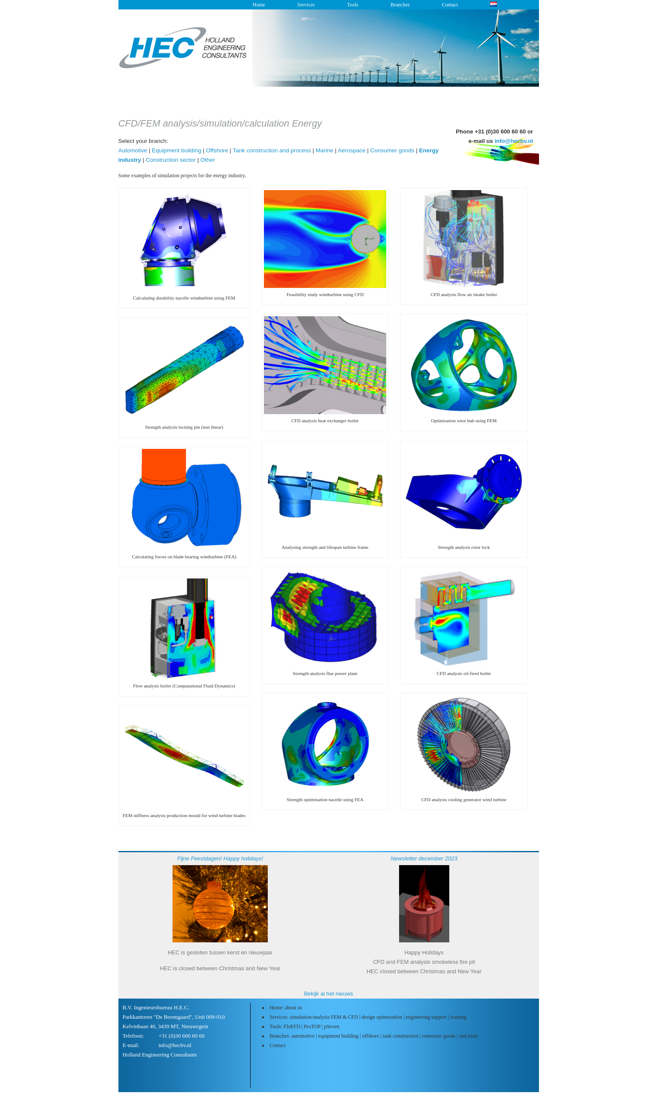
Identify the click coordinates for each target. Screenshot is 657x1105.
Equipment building (176, 150)
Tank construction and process (272, 150)
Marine (324, 150)
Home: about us (285, 1008)
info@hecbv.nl (514, 141)
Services (306, 5)
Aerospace (352, 150)
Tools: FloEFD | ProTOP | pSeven (304, 1026)
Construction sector (171, 160)
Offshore (217, 150)
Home (259, 5)
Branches (400, 5)
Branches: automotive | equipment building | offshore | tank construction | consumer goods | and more (373, 1036)
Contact (450, 5)
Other (207, 160)
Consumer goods (392, 150)
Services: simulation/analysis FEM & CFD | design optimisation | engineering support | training (367, 1017)
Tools (352, 5)
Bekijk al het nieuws (328, 993)
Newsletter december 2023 (424, 858)
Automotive (133, 150)
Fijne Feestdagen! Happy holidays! (220, 858)
